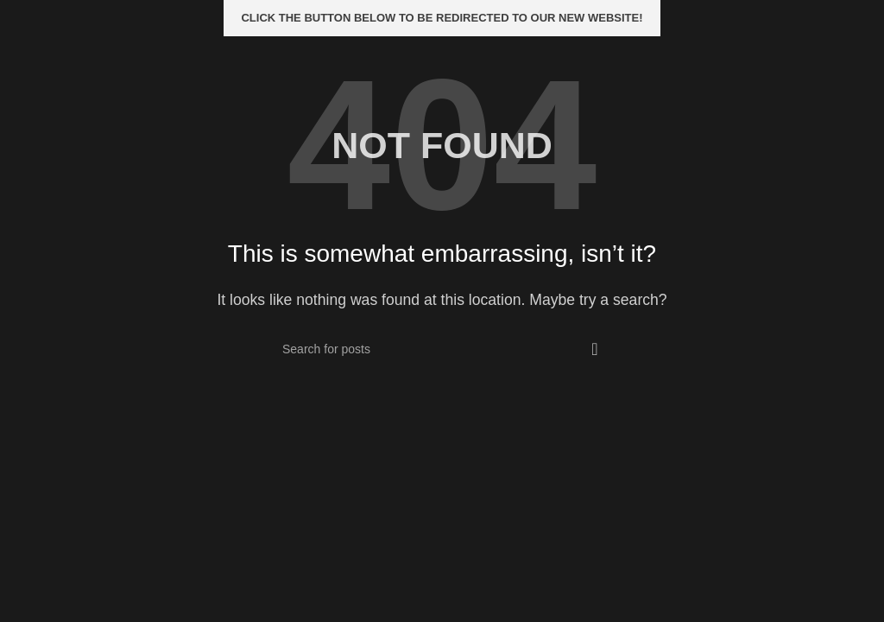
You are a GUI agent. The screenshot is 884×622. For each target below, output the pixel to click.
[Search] (442, 349)
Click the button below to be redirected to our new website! (441, 17)
